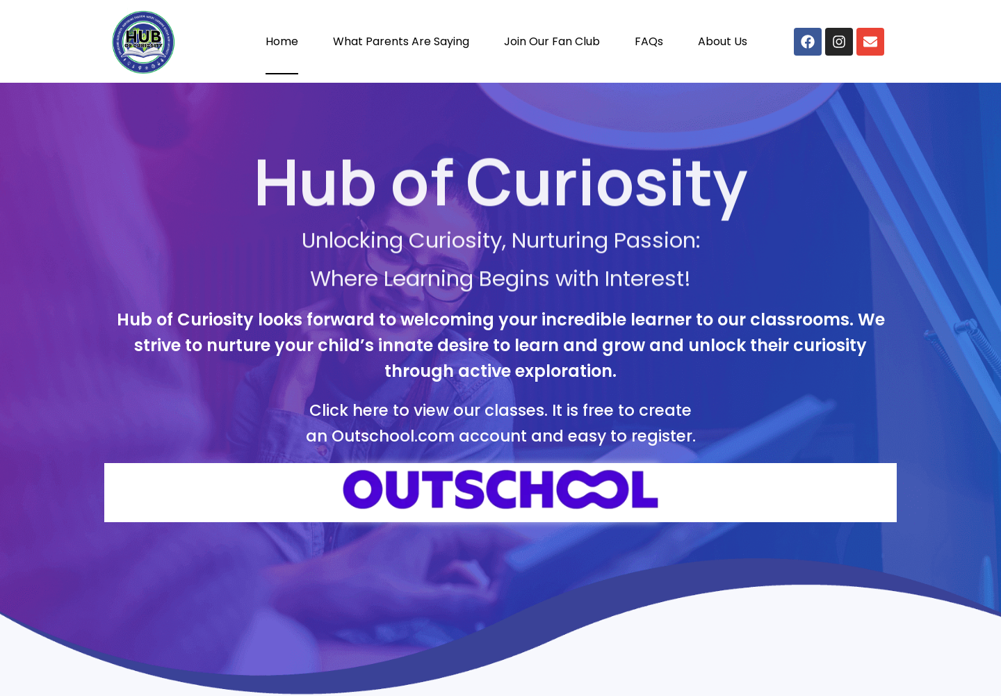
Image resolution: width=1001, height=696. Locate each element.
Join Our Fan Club (552, 41)
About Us (722, 41)
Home (282, 41)
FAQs (649, 41)
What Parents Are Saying (401, 41)
